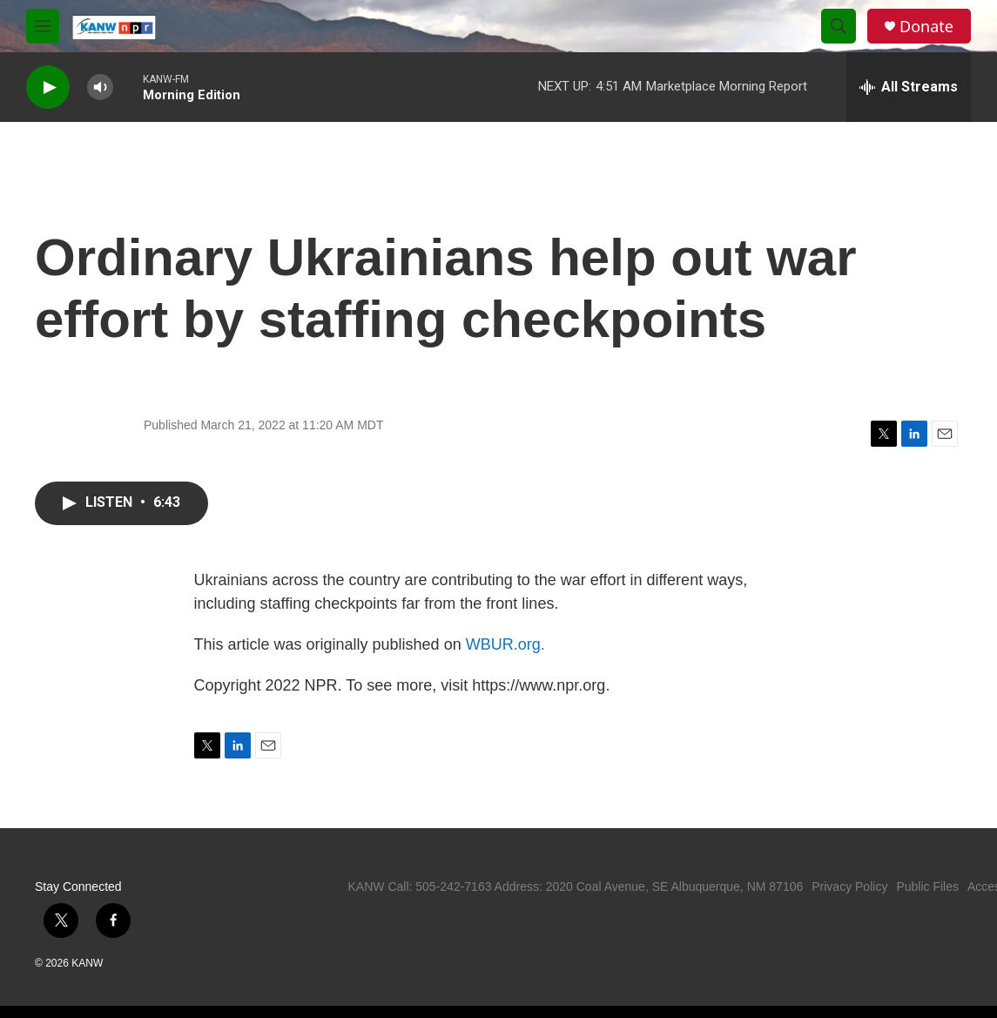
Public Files (927, 886)
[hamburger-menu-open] (42, 26)
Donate (926, 26)
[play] (48, 88)
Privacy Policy (849, 886)
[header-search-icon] (838, 26)
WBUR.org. (505, 644)
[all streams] (908, 87)
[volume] (100, 87)
